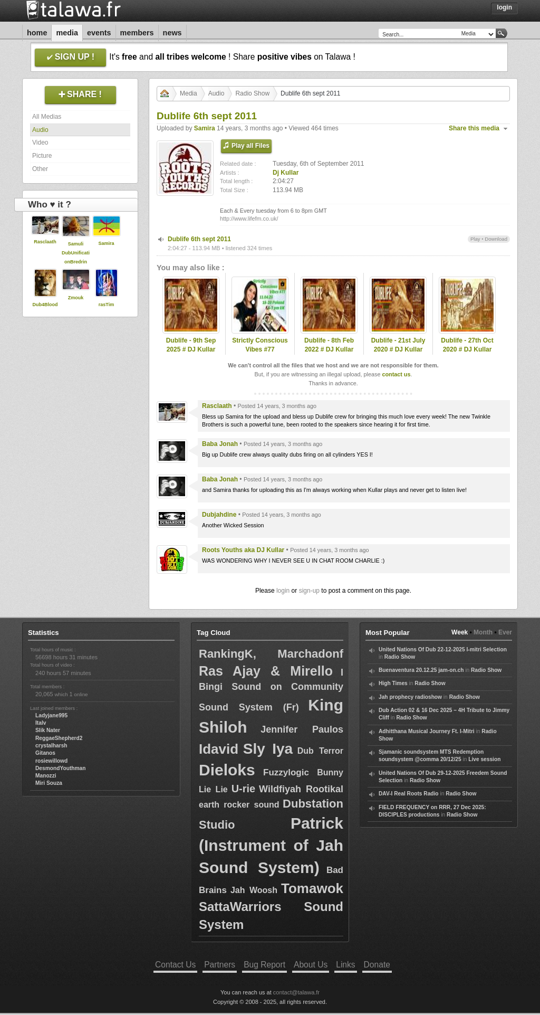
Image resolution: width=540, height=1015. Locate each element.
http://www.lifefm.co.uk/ (249, 218)
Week (459, 632)
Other (40, 169)
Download (496, 239)
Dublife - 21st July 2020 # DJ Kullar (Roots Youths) (398, 349)
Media (67, 33)
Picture (42, 155)
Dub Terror (320, 750)
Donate (377, 964)
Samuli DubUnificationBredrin (76, 252)
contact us (396, 374)
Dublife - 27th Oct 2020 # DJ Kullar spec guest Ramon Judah (467, 354)
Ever (505, 632)
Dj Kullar (285, 172)
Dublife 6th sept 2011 (199, 239)
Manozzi (45, 776)
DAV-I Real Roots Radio (409, 793)
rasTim (106, 304)
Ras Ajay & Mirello (266, 670)
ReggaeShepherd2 (58, 738)
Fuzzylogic (286, 772)
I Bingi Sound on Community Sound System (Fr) (271, 689)
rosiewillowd (51, 761)
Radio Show (252, 93)
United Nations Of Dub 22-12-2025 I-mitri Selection (443, 649)
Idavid (218, 749)
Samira (106, 243)
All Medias (46, 116)
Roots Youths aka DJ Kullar (243, 550)
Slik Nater (47, 730)
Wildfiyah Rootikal (301, 789)
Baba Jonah (220, 444)
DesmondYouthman (60, 768)
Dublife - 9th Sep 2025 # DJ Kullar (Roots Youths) (191, 349)
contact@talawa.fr (296, 992)
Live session (484, 759)
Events (99, 33)
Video (40, 142)
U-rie (244, 788)
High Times (393, 683)
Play (475, 239)
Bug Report (264, 964)
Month (483, 632)
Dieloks (227, 770)
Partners (219, 964)
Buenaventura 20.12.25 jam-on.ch (421, 670)
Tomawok (312, 888)
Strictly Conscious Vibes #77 (259, 345)
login (283, 590)
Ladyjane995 (51, 715)
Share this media (474, 128)
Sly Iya (268, 749)
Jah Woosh (253, 890)
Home (37, 33)
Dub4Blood (45, 304)
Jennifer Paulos (302, 729)
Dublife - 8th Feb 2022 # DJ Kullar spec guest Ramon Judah (329, 354)
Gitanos (45, 753)
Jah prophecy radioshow (410, 697)
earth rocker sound (239, 804)
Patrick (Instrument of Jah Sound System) (271, 845)
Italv (40, 723)
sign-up (309, 590)
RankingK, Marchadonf (271, 653)
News (172, 33)
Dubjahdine (219, 514)
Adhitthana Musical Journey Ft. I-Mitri (427, 731)
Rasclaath (45, 241)
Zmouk (76, 297)
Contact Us (175, 964)
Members (137, 33)
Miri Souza (48, 783)
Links (345, 964)
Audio (40, 130)
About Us (310, 964)
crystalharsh (51, 745)
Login (504, 7)
